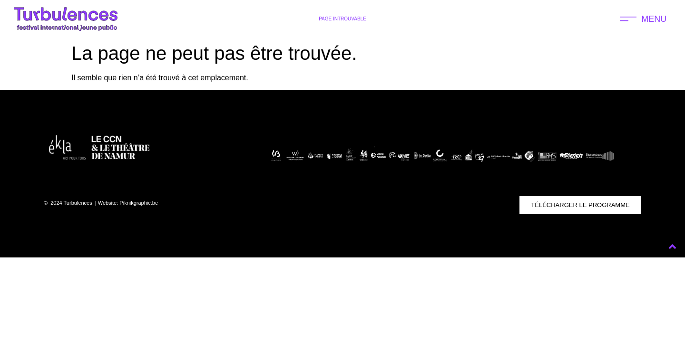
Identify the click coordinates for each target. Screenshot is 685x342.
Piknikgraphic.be (138, 203)
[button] (643, 19)
